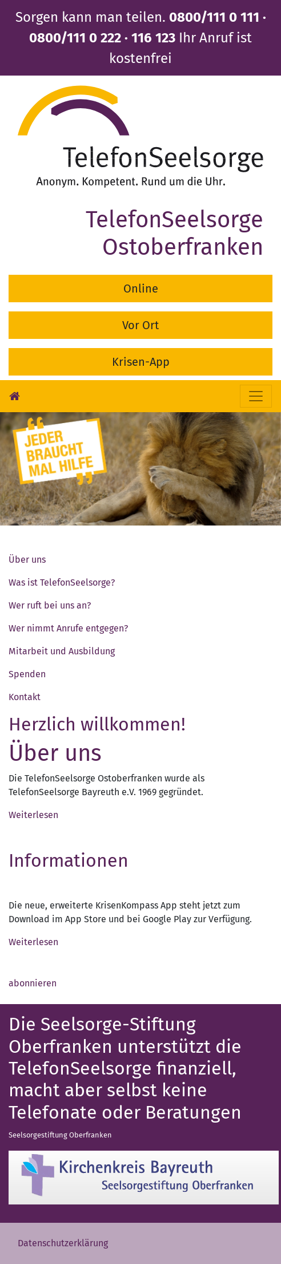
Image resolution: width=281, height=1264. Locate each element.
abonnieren (33, 983)
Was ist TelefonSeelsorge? (62, 582)
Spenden (27, 674)
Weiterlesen (33, 814)
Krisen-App (141, 362)
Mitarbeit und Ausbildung (62, 651)
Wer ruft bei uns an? (50, 605)
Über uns (27, 559)
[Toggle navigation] (256, 396)
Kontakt (25, 697)
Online (140, 288)
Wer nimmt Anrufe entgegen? (68, 628)
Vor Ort (140, 325)
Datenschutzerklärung (63, 1243)
